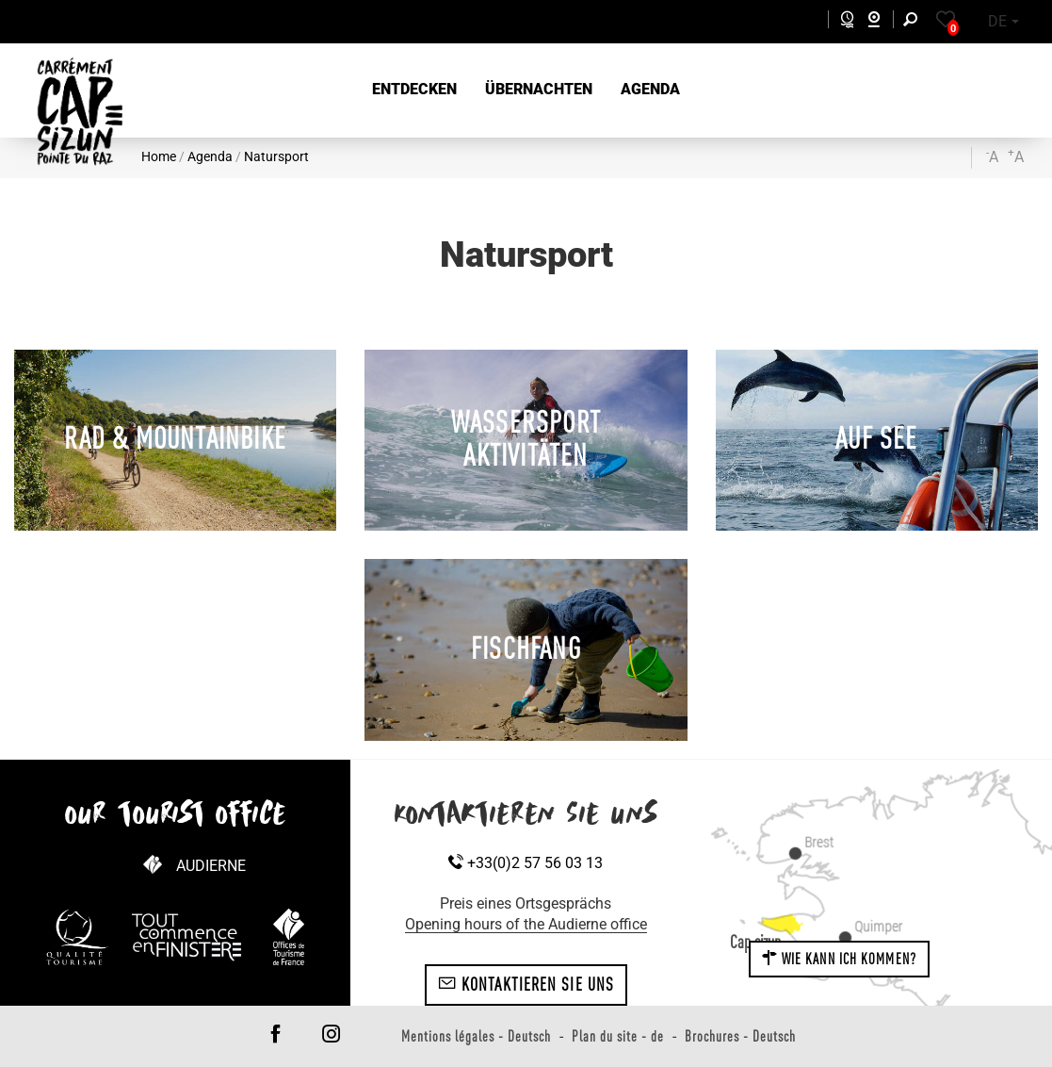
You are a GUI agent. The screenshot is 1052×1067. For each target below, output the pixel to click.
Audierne (211, 866)
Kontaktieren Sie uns (526, 984)
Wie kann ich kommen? (839, 958)
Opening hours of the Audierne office (526, 924)
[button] (414, 90)
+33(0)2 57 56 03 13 (525, 863)
